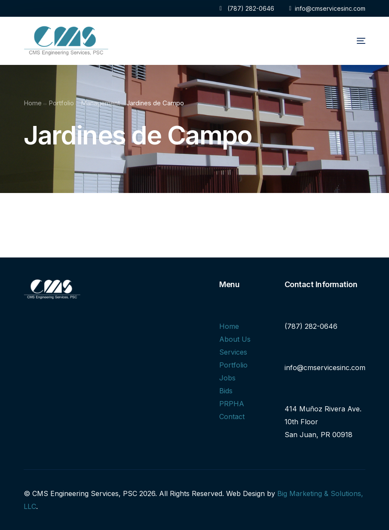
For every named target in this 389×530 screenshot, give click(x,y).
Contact (232, 416)
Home (229, 326)
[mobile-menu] (349, 40)
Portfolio (233, 365)
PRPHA (231, 403)
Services (233, 352)
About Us (235, 339)
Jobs (227, 378)
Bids (226, 390)
